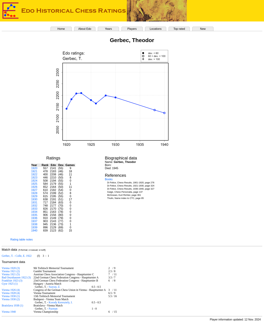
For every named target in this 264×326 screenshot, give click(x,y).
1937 (34, 221)
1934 (34, 211)
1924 (34, 180)
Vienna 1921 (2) (11, 271)
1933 (34, 208)
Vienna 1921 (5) (11, 274)
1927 (34, 190)
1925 (34, 183)
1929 (34, 196)
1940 (34, 230)
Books (109, 179)
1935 (34, 214)
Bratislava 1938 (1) (12, 305)
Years (108, 28)
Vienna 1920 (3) (11, 268)
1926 (34, 186)
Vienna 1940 (9, 311)
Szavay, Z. (54, 286)
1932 (34, 205)
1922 (34, 174)
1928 (34, 193)
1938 (34, 224)
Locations (156, 28)
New (203, 28)
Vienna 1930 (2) (11, 299)
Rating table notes (21, 239)
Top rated (179, 28)
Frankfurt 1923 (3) (12, 280)
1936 (34, 218)
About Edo (84, 28)
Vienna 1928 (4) (11, 293)
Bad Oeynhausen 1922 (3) (16, 277)
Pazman (53, 308)
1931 (34, 202)
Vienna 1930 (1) (11, 296)
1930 (34, 199)
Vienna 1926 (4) (11, 289)
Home (61, 28)
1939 (34, 227)
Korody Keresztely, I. (61, 302)
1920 (34, 168)
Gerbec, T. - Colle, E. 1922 (17, 255)
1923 (34, 177)
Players (132, 28)
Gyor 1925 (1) (10, 283)
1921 (34, 171)
